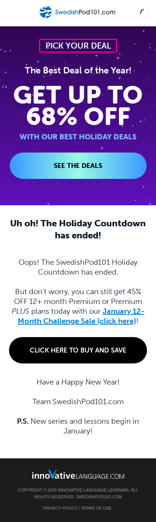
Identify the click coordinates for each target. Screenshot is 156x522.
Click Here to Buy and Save (78, 350)
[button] (144, 13)
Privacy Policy (60, 508)
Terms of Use (96, 508)
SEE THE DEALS (78, 165)
